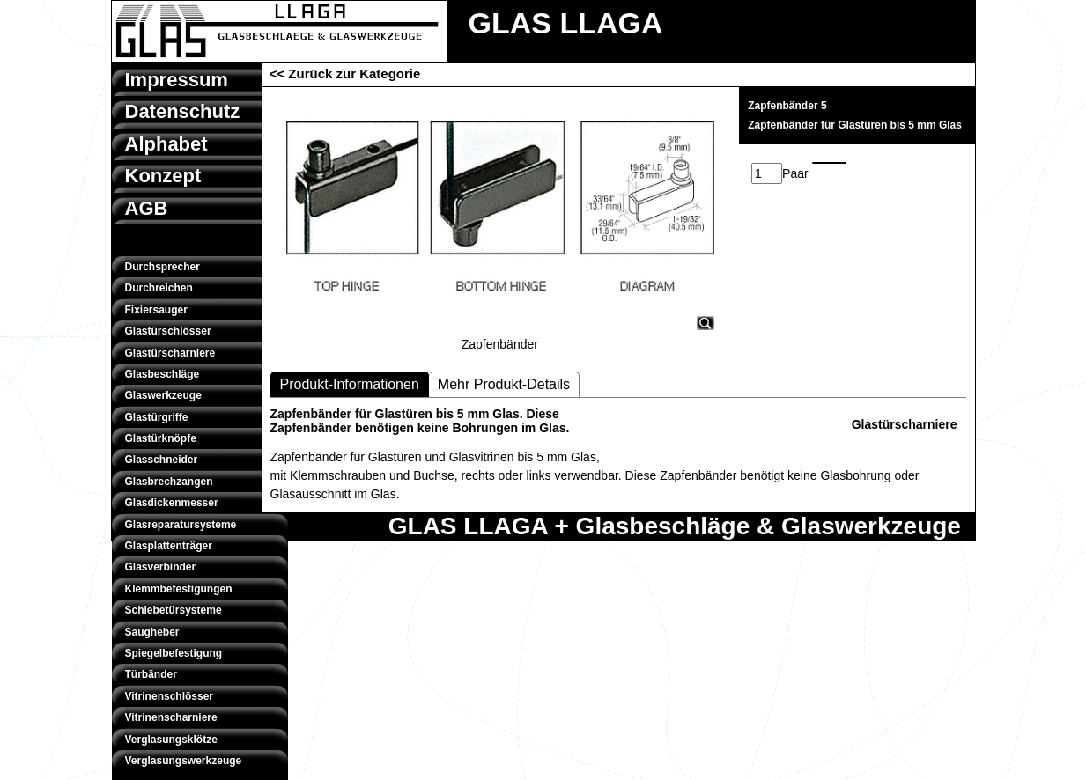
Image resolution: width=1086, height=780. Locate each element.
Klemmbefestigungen (179, 589)
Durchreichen (159, 288)
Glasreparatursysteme (181, 525)
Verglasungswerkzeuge (183, 760)
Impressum (176, 80)
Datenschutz (182, 111)
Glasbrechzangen (169, 481)
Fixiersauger (156, 310)
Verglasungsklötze (171, 739)
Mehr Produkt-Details (504, 384)
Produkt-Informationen (349, 384)
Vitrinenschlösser (169, 696)
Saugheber (152, 632)
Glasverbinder (160, 567)
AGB (146, 208)
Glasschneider (161, 459)
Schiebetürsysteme (173, 610)
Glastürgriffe (156, 417)
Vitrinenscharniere (171, 717)
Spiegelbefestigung (174, 653)
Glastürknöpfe (160, 438)
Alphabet (166, 144)
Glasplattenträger (168, 546)
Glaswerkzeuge (163, 395)
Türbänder (151, 674)
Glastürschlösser (168, 331)
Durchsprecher (162, 267)
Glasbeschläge (162, 374)
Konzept (163, 176)
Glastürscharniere (170, 353)
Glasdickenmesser (171, 503)
